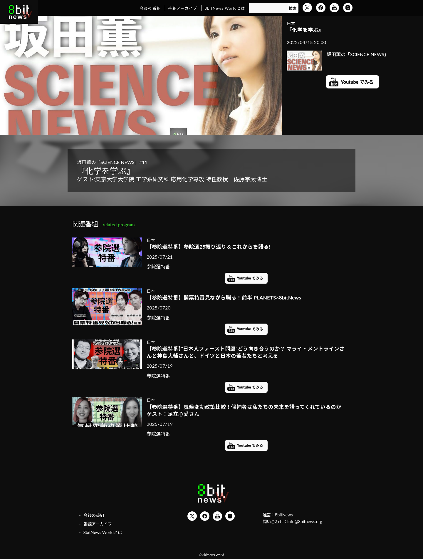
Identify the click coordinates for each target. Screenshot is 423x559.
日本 (291, 23)
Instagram (347, 7)
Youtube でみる (357, 82)
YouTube (334, 7)
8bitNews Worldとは (225, 8)
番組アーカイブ (182, 8)
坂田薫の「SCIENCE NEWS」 (338, 54)
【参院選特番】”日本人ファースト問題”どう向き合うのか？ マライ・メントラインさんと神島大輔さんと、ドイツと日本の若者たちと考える (246, 352)
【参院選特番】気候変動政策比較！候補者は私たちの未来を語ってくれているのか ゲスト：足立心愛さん (246, 410)
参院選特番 (158, 266)
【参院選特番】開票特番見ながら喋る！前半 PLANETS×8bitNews (224, 297)
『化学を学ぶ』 (305, 30)
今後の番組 (150, 8)
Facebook (320, 7)
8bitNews (284, 514)
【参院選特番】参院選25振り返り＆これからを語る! (208, 247)
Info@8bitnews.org (304, 521)
